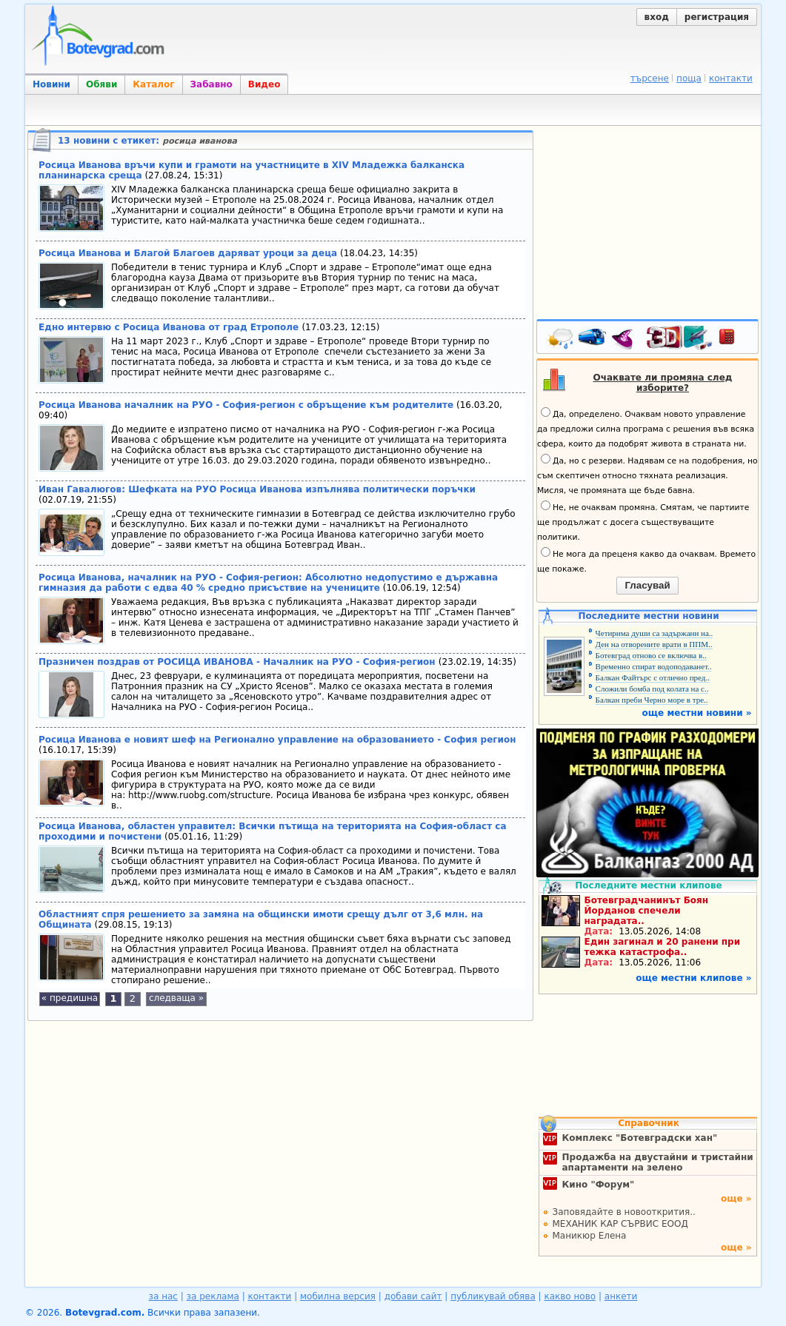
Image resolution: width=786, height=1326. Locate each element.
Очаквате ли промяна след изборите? (663, 382)
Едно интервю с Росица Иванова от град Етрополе (170, 327)
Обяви (101, 84)
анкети (621, 1296)
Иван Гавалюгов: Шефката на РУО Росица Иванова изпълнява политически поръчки (257, 489)
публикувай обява (493, 1296)
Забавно (211, 84)
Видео (264, 84)
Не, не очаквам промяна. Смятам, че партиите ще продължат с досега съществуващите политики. (643, 521)
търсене (649, 78)
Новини (51, 84)
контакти (731, 78)
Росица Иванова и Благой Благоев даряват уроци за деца (188, 253)
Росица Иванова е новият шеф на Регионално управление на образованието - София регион (277, 739)
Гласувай (647, 585)
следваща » (176, 998)
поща (689, 78)
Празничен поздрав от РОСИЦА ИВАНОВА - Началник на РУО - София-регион (239, 662)
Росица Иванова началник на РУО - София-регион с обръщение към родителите (246, 405)
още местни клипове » (693, 978)
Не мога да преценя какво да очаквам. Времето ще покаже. (646, 560)
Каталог (153, 84)
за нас (163, 1296)
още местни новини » (697, 713)
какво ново (570, 1296)
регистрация (717, 17)
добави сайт (413, 1296)
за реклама (213, 1296)
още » (736, 1198)
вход (657, 17)
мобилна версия (338, 1296)
